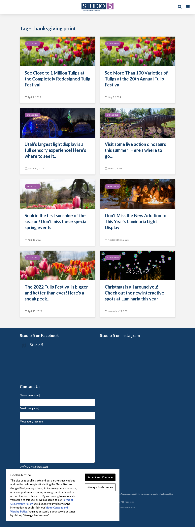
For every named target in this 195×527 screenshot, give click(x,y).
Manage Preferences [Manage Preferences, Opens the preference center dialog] (100, 487)
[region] (62, 495)
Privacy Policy (24, 503)
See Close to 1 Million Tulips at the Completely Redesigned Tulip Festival (57, 78)
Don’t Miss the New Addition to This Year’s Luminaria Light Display (135, 221)
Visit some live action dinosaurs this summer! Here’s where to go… (135, 150)
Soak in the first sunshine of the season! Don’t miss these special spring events (56, 221)
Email (29, 408)
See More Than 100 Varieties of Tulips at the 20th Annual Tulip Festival (136, 78)
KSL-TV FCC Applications (124, 502)
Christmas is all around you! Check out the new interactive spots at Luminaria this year (134, 292)
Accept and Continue (100, 477)
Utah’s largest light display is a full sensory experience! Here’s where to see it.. (55, 150)
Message (32, 421)
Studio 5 (36, 345)
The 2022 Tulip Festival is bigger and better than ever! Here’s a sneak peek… (56, 292)
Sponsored (32, 43)
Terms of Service (123, 507)
